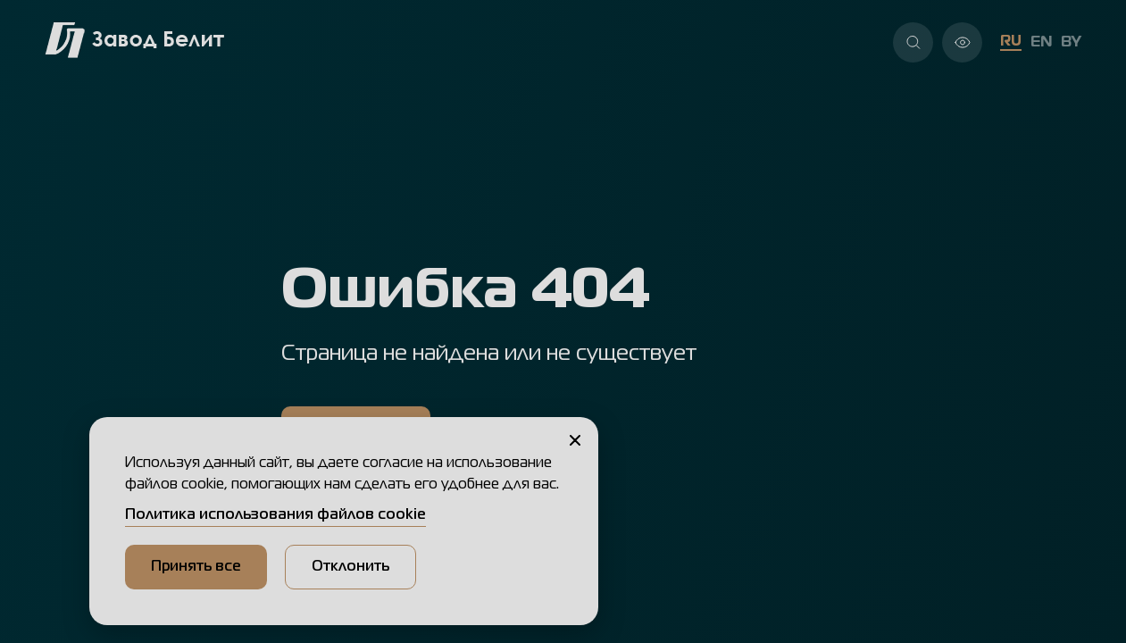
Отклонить (350, 567)
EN (1041, 43)
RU (1011, 42)
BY (1071, 43)
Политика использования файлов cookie (275, 515)
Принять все (196, 567)
